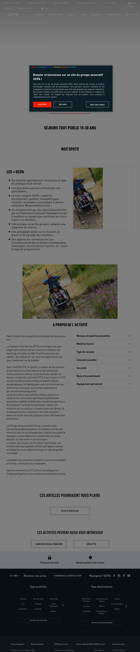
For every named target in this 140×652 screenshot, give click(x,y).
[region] (71, 88)
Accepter (42, 104)
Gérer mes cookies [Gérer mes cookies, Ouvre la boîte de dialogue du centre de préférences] (97, 104)
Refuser (62, 104)
